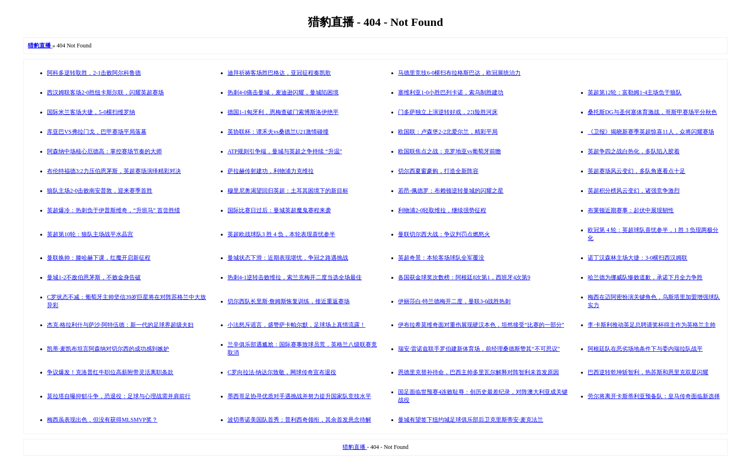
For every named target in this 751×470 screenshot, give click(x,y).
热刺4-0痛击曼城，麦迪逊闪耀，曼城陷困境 (283, 92)
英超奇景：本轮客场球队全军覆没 (441, 257)
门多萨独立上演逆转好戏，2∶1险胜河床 (448, 112)
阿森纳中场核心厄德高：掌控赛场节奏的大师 (104, 151)
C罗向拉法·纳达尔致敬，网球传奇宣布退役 (282, 372)
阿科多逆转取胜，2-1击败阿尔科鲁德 (94, 72)
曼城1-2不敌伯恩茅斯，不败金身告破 (94, 277)
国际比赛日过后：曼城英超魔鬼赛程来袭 (279, 210)
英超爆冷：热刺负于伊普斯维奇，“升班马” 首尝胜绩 (113, 210)
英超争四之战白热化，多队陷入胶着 (634, 151)
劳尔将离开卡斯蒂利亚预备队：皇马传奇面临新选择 (654, 396)
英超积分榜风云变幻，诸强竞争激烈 (634, 190)
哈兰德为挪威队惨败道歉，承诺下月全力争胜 (645, 277)
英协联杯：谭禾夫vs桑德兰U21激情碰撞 (278, 131)
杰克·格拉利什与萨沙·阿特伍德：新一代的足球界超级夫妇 (120, 324)
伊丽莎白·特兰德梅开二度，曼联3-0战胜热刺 (454, 301)
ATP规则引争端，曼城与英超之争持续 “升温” (285, 151)
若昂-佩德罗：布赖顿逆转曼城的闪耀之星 (450, 190)
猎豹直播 (354, 447)
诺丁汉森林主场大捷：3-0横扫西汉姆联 (637, 257)
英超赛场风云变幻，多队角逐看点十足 (636, 171)
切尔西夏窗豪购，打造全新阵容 (438, 171)
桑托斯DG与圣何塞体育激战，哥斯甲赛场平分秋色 (652, 112)
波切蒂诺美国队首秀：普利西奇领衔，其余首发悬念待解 (299, 419)
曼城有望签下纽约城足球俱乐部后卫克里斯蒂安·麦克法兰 (470, 419)
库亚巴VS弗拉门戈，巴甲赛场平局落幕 (96, 131)
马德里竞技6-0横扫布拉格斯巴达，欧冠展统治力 (459, 72)
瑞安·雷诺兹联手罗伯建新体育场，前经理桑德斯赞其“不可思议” (479, 348)
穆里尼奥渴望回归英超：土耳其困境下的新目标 (288, 190)
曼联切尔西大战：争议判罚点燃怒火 (444, 234)
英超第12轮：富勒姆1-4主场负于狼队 (635, 92)
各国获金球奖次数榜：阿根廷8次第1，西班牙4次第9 (464, 277)
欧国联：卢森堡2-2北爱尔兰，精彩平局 (448, 131)
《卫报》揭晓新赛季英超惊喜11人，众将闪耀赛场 (651, 131)
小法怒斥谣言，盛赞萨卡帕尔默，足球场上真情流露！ (296, 324)
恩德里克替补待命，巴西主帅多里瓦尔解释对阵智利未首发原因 (478, 372)
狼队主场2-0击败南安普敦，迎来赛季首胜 (99, 190)
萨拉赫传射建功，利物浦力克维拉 (271, 171)
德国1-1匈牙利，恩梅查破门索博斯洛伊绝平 (283, 112)
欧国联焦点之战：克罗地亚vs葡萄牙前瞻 (449, 151)
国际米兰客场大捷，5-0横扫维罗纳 (91, 112)
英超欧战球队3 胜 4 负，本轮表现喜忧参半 (281, 234)
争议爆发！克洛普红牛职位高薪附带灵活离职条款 (110, 372)
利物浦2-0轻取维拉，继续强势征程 (442, 210)
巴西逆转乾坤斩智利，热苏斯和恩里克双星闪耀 (648, 372)
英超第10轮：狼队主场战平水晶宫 (90, 234)
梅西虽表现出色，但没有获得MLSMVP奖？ (102, 419)
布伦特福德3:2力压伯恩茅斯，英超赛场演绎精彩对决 (114, 171)
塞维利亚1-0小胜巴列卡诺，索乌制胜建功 (450, 92)
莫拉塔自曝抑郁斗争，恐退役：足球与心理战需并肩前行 (119, 396)
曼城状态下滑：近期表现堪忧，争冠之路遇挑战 (288, 257)
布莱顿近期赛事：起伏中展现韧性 (631, 210)
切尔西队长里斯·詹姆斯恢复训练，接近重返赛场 (289, 301)
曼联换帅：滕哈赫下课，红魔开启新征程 (98, 257)
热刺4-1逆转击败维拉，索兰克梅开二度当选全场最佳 (295, 277)
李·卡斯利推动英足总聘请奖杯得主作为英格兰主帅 (652, 324)
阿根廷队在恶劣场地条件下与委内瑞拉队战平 (645, 348)
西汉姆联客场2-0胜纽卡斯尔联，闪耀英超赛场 (105, 92)
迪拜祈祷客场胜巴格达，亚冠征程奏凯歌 (279, 72)
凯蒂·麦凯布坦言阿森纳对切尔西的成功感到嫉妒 (108, 348)
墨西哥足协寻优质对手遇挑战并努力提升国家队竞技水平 (299, 396)
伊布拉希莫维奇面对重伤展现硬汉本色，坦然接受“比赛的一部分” (481, 324)
